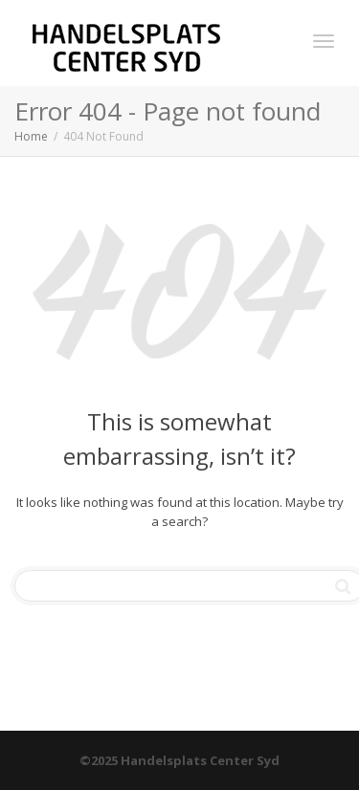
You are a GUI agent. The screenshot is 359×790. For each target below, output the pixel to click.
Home (31, 136)
